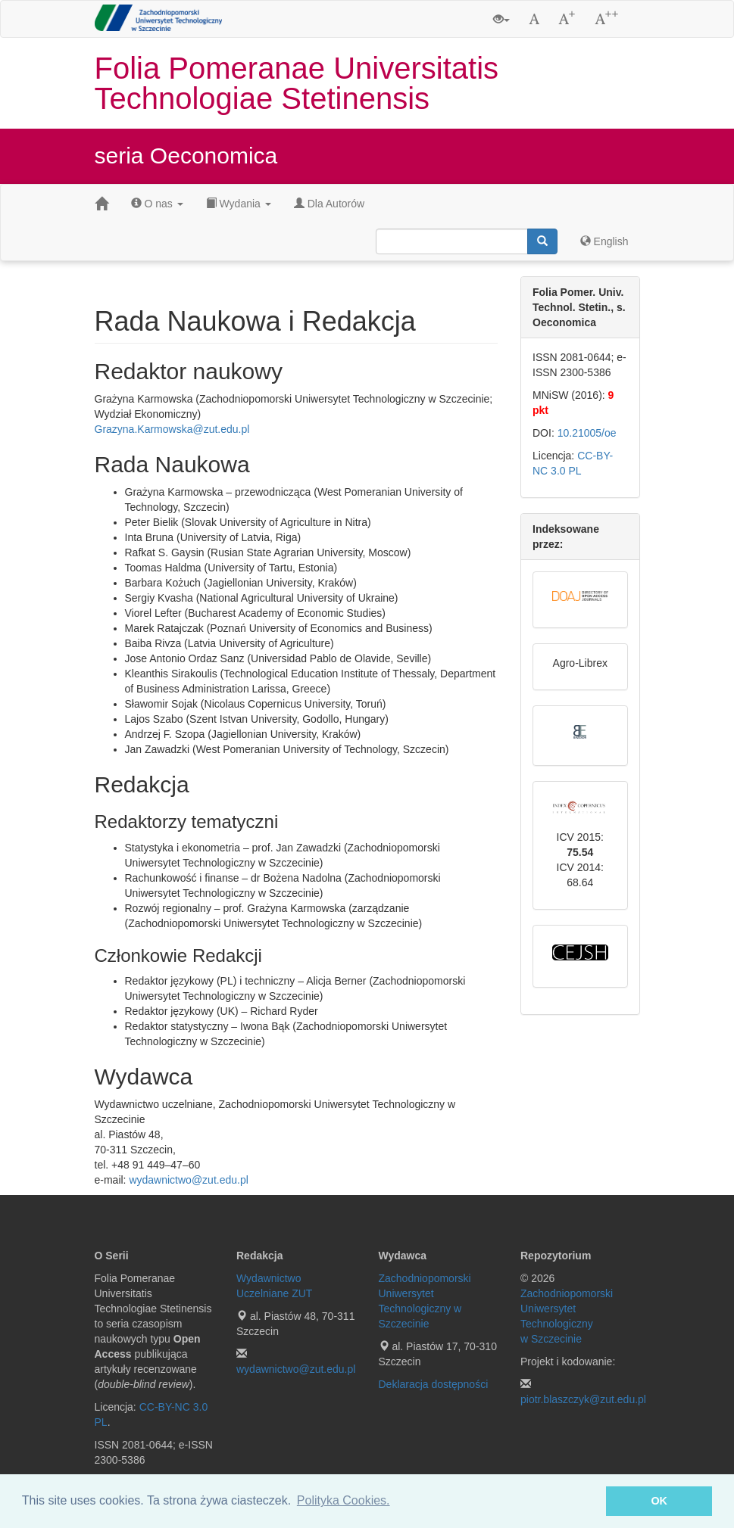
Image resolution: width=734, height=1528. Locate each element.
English (604, 241)
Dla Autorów (329, 204)
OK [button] (659, 1501)
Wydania (238, 204)
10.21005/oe (587, 433)
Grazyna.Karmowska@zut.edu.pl (172, 429)
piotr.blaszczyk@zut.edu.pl (583, 1399)
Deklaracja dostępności (434, 1384)
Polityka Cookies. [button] (343, 1500)
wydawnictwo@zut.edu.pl (188, 1180)
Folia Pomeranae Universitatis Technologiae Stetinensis (297, 83)
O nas (157, 204)
